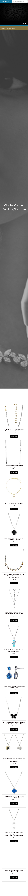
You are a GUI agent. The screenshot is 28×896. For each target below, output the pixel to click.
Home (2, 130)
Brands (7, 130)
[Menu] (3, 127)
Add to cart (14, 540)
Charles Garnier (15, 130)
